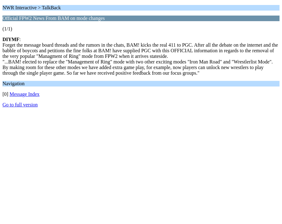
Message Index (24, 94)
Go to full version (20, 104)
